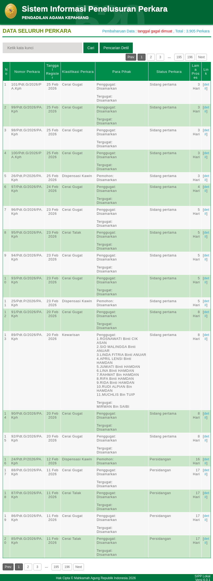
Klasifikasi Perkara (78, 72)
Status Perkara (169, 72)
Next (201, 57)
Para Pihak (121, 72)
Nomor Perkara (27, 72)
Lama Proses (195, 71)
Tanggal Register (52, 71)
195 (179, 57)
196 (190, 57)
